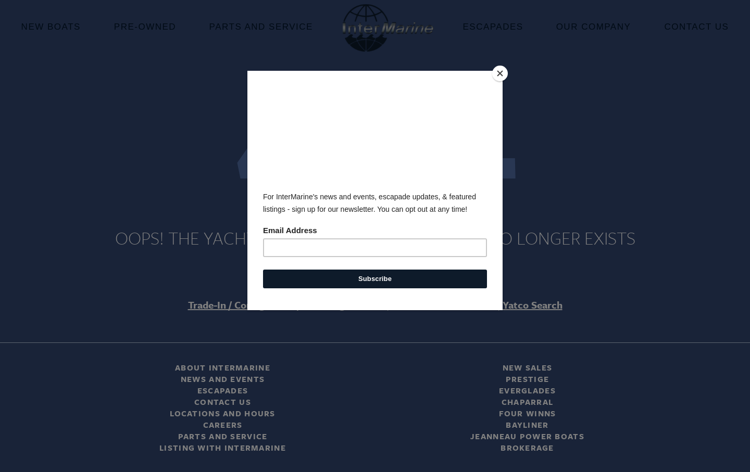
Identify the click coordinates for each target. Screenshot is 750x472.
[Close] (500, 73)
